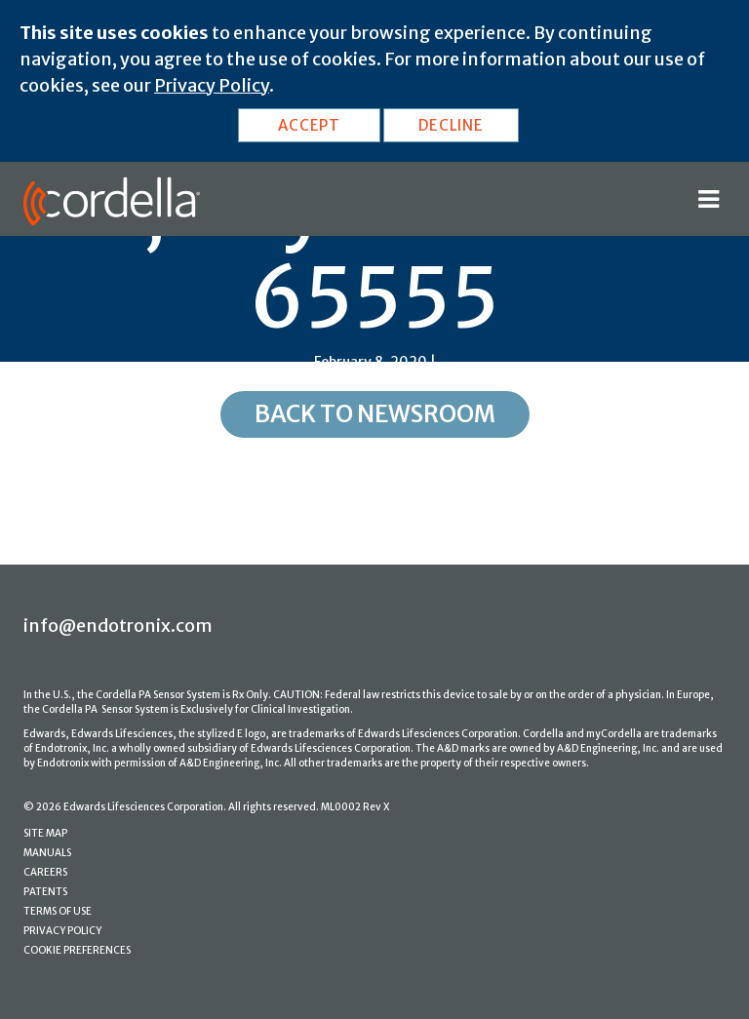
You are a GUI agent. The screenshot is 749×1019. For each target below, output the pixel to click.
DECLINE (450, 125)
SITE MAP (45, 833)
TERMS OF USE (57, 911)
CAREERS (45, 872)
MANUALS (47, 852)
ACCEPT (309, 125)
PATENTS (45, 891)
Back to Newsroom (375, 414)
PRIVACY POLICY (62, 930)
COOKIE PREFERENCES (77, 950)
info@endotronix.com (118, 625)
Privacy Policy (211, 85)
